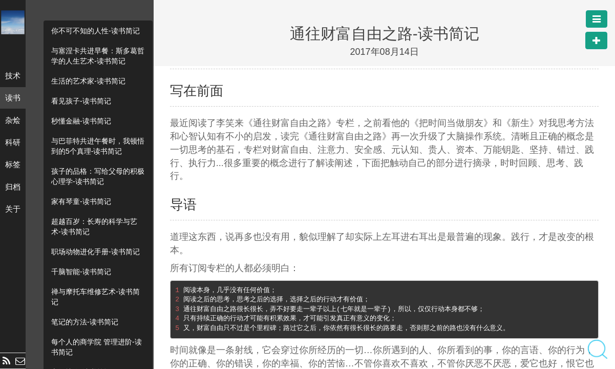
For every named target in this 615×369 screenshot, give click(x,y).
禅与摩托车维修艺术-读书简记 (95, 297)
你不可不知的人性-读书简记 (95, 31)
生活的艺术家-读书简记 (88, 81)
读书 (12, 97)
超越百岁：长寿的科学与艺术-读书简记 (94, 226)
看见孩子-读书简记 (81, 101)
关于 (12, 208)
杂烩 (12, 120)
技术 (12, 75)
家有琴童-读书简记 (81, 201)
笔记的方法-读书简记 (84, 322)
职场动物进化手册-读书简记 (95, 252)
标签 (12, 164)
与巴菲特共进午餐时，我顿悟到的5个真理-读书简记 (97, 146)
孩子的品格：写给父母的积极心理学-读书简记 (97, 176)
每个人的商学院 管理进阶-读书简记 (96, 347)
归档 (12, 186)
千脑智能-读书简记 (81, 272)
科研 (12, 142)
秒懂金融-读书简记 (81, 121)
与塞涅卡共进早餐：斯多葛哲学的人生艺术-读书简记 (97, 56)
